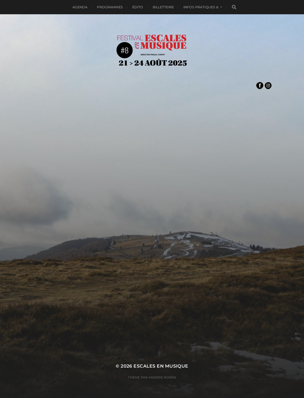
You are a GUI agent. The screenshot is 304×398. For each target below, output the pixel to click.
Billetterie (163, 7)
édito (137, 7)
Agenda (80, 7)
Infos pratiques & (200, 7)
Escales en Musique (160, 366)
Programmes (110, 7)
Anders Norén (162, 377)
